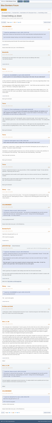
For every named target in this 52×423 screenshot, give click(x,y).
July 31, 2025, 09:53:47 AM (7, 105)
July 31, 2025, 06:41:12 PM (7, 288)
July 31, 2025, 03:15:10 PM (7, 207)
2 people (3, 240)
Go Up (2, 412)
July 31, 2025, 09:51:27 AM (7, 71)
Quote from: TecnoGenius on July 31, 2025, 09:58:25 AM (17, 251)
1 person (4, 64)
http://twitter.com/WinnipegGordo (14, 281)
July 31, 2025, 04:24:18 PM (7, 248)
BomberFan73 (6, 228)
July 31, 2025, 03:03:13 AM (7, 28)
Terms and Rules (44, 421)
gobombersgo (6, 245)
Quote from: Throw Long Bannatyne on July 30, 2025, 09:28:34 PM (19, 109)
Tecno (4, 69)
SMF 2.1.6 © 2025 (4, 421)
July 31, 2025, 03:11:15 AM (7, 54)
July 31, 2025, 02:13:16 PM (7, 191)
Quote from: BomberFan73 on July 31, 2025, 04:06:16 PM (17, 397)
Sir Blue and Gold (7, 306)
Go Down (3, 22)
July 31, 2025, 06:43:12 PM (7, 308)
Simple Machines (11, 421)
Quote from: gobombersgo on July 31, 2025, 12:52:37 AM (17, 32)
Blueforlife (5, 52)
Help (39, 421)
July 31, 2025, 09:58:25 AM (7, 166)
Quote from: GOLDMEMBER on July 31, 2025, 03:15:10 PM (17, 292)
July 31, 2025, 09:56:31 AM (7, 137)
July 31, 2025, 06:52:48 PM (7, 367)
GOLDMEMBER (6, 26)
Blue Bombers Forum (10, 5)
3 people (3, 44)
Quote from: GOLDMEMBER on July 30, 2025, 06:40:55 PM (17, 75)
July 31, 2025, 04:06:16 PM (7, 231)
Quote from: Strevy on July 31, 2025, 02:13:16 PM (15, 210)
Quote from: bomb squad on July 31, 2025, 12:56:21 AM (16, 140)
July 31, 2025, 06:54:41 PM (7, 393)
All (20, 22)
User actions (47, 22)
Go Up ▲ (49, 421)
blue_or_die (5, 321)
